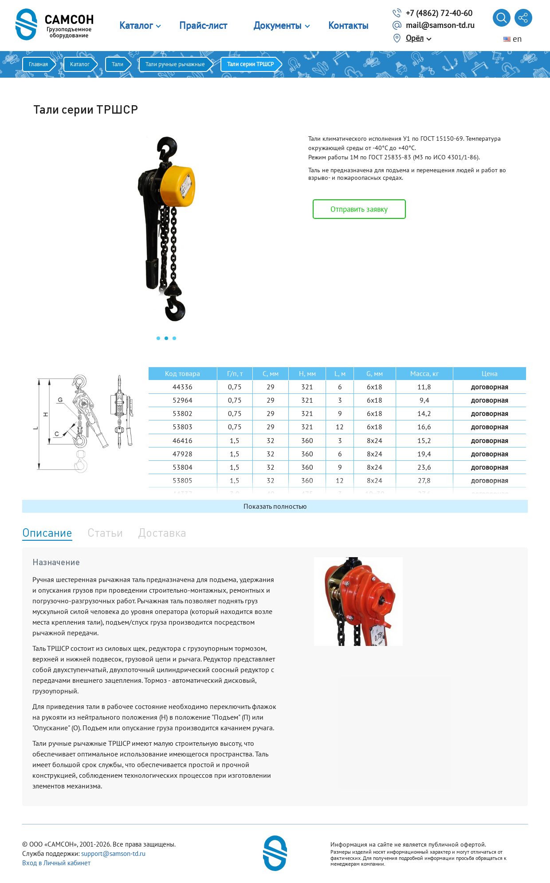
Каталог (136, 25)
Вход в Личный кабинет (56, 863)
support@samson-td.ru (113, 853)
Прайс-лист (203, 25)
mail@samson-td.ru (440, 25)
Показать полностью (275, 506)
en (512, 38)
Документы (278, 25)
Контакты (348, 25)
